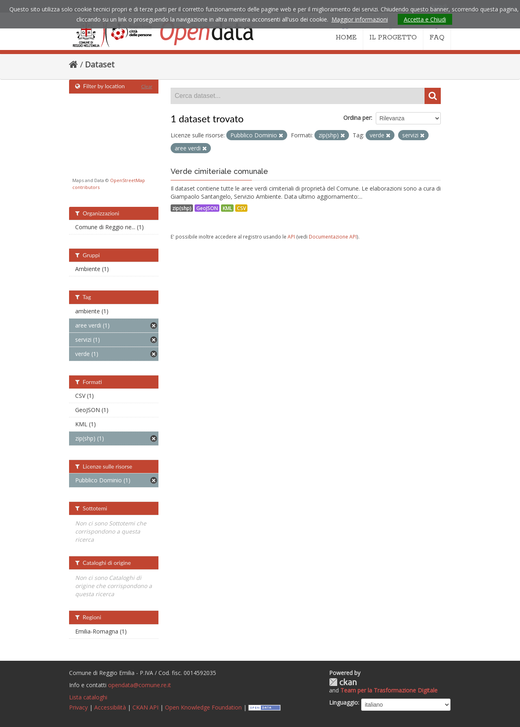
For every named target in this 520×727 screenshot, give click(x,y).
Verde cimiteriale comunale (219, 171)
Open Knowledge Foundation (203, 707)
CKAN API (145, 707)
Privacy (78, 707)
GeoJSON (207, 208)
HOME (346, 31)
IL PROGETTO (393, 31)
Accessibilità (110, 707)
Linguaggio (343, 702)
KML (227, 208)
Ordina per (357, 118)
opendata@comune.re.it (139, 685)
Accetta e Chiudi (425, 19)
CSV (241, 208)
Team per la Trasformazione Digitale (389, 690)
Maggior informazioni (360, 19)
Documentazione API (333, 236)
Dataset (100, 64)
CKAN (343, 682)
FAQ (436, 31)
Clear (146, 86)
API (291, 236)
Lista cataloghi (88, 697)
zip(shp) (181, 208)
